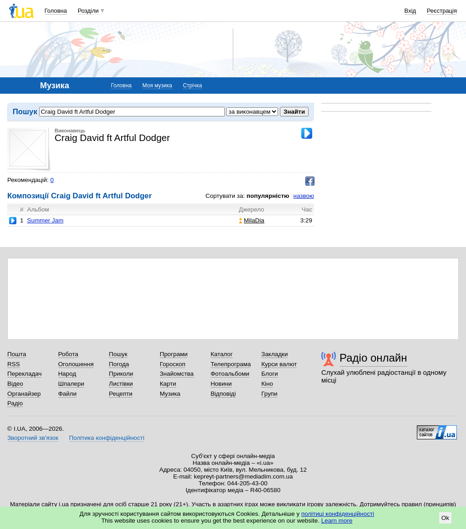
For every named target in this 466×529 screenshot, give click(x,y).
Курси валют (279, 364)
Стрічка (192, 85)
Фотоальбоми (230, 373)
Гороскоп (172, 364)
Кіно (267, 383)
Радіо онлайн (373, 358)
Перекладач (24, 373)
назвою (304, 195)
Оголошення (76, 364)
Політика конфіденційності (106, 437)
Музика (170, 393)
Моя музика (157, 85)
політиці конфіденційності (337, 513)
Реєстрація (442, 10)
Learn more (337, 520)
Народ (67, 373)
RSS (13, 364)
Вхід (410, 10)
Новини (221, 383)
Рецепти (120, 393)
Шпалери (71, 383)
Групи (269, 393)
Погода (119, 364)
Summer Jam (45, 220)
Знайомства (177, 373)
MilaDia (251, 220)
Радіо (15, 403)
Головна (56, 10)
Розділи (88, 10)
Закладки (274, 354)
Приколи (121, 373)
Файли (67, 393)
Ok (445, 517)
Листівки (121, 383)
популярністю (268, 195)
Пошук (118, 354)
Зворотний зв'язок (32, 437)
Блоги (269, 373)
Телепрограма (231, 364)
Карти (168, 383)
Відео (15, 383)
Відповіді (223, 393)
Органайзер (24, 393)
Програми (173, 354)
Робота (68, 354)
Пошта (16, 354)
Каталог (222, 354)
